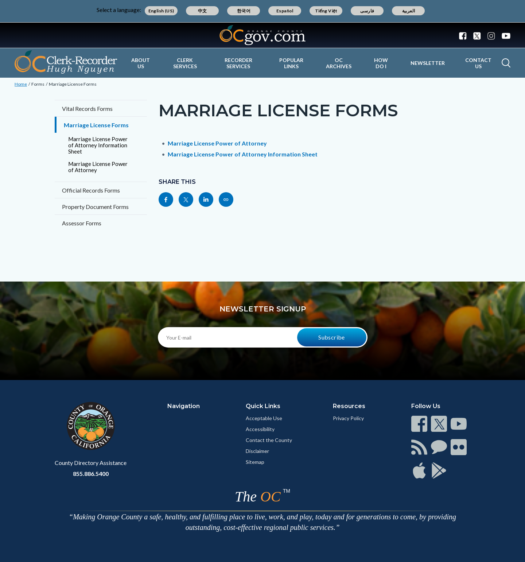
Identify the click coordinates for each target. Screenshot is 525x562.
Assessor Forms (81, 223)
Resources (349, 406)
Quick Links (263, 406)
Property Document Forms (95, 206)
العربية (408, 10)
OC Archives (338, 63)
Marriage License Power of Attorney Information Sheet (98, 145)
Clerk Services (185, 63)
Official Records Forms (91, 190)
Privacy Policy (348, 418)
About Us (140, 63)
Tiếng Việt (326, 10)
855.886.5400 (91, 473)
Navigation (183, 406)
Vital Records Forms (87, 108)
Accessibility (260, 429)
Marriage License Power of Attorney (98, 166)
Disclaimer (257, 451)
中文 (202, 10)
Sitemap (255, 462)
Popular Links (291, 63)
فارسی (367, 10)
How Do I (381, 63)
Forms (37, 84)
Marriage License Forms (73, 84)
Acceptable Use (264, 418)
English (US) (161, 10)
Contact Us (478, 63)
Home (21, 84)
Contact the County (269, 440)
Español (284, 10)
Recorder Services (238, 63)
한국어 (243, 10)
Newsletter (428, 63)
